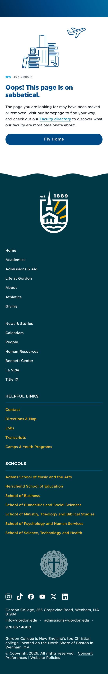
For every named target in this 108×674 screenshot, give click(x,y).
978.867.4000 (18, 627)
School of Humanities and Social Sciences (43, 505)
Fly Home (54, 139)
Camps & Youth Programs (28, 447)
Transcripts (15, 438)
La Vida (12, 370)
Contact (12, 410)
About (11, 288)
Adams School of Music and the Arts (38, 477)
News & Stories (19, 324)
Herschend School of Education (34, 486)
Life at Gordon (18, 278)
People (11, 342)
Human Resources (21, 352)
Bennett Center (19, 361)
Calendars (14, 333)
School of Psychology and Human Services (44, 524)
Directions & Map (21, 419)
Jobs (9, 428)
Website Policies (45, 658)
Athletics (13, 297)
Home (10, 251)
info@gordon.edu (21, 620)
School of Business (22, 496)
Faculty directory (55, 119)
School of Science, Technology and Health (43, 533)
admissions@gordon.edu (66, 620)
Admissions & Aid (21, 269)
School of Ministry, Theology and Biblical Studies (50, 514)
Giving (11, 306)
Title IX (11, 379)
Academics (15, 260)
